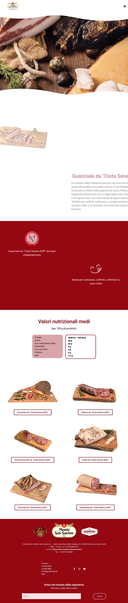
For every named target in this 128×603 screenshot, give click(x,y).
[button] (125, 6)
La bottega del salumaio (49, 571)
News (43, 574)
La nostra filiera (46, 569)
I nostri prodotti (46, 566)
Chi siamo (44, 564)
